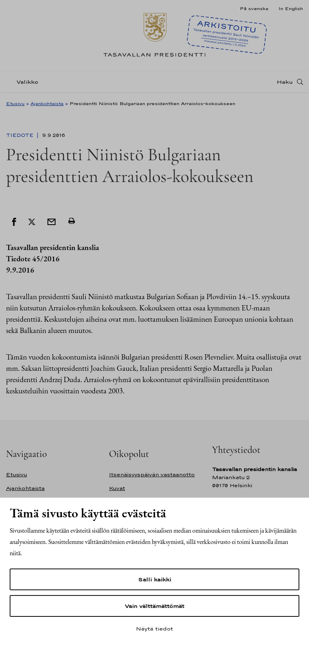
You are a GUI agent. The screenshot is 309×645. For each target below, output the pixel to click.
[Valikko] (24, 81)
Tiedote (20, 135)
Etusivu (15, 103)
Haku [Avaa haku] (285, 81)
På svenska (254, 8)
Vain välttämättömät (154, 606)
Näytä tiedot (154, 628)
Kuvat (117, 488)
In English (290, 8)
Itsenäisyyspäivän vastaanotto (152, 474)
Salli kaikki (154, 579)
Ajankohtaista (47, 103)
